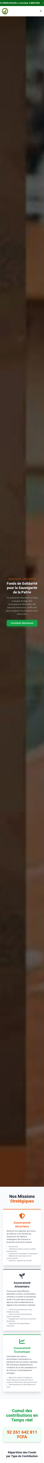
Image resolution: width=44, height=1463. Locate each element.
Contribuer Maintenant (22, 622)
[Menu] (40, 11)
